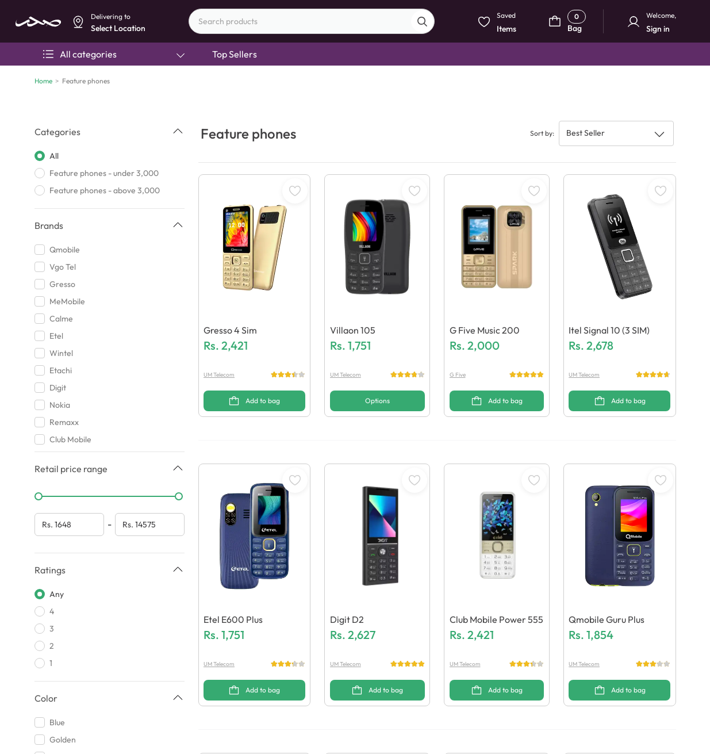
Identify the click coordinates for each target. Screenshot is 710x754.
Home (43, 80)
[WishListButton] (295, 191)
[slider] (38, 496)
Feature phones (86, 80)
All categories (113, 54)
